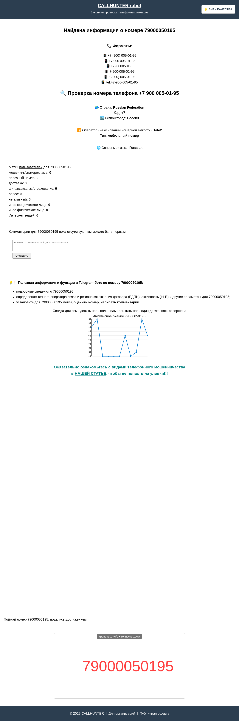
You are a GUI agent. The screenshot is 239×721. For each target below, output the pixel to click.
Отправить (21, 257)
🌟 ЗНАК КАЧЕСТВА (218, 9)
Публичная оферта (154, 713)
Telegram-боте (90, 284)
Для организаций (121, 713)
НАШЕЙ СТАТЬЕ (90, 375)
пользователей (30, 167)
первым (120, 232)
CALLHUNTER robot (119, 5)
